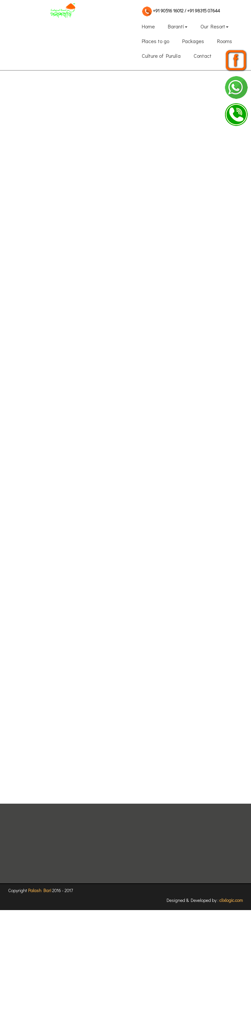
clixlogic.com (231, 900)
